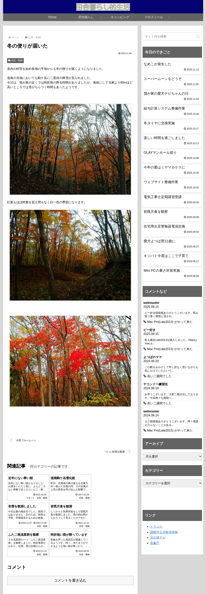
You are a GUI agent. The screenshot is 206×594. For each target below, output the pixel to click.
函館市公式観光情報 (164, 532)
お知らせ (98, 582)
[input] (172, 37)
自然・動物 (15, 60)
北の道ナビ (158, 537)
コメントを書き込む (70, 552)
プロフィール (116, 582)
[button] (198, 36)
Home (85, 582)
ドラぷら (156, 526)
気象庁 (154, 543)
